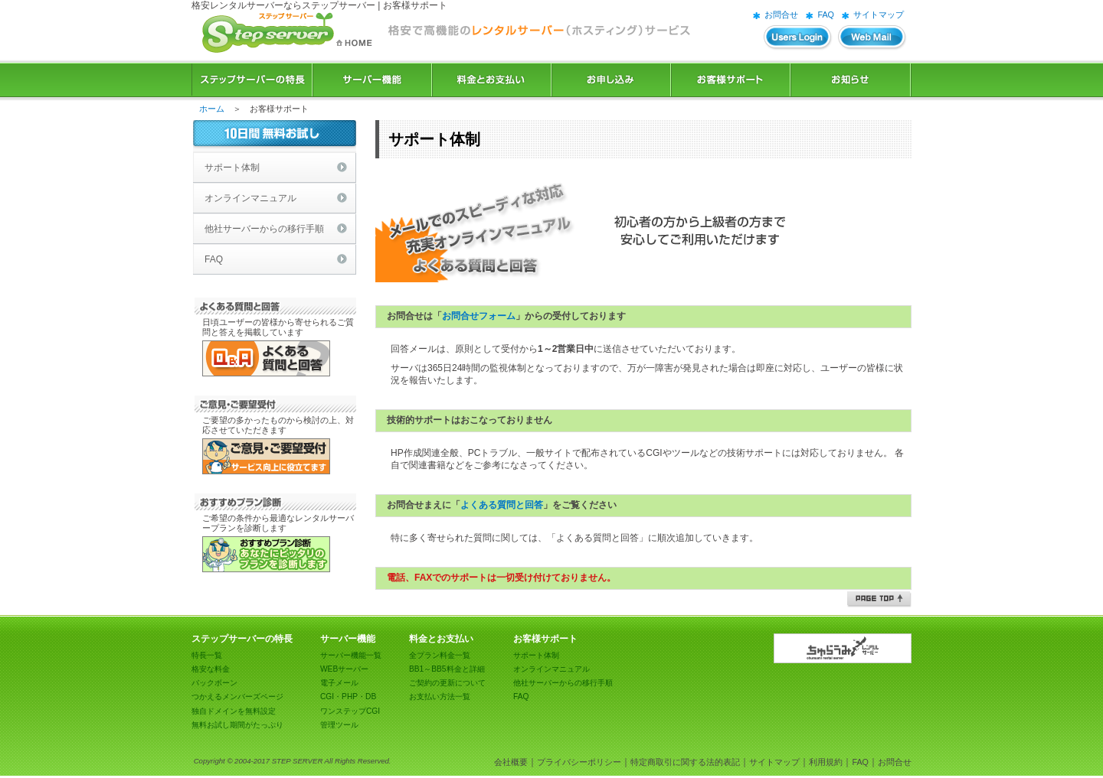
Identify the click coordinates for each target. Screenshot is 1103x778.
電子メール (339, 683)
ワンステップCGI (350, 711)
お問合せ (781, 14)
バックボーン (214, 683)
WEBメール (872, 37)
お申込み (611, 80)
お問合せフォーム (478, 316)
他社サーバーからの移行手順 (264, 228)
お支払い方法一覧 (439, 696)
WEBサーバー (344, 669)
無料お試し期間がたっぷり (237, 725)
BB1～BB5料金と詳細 (447, 669)
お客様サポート (730, 80)
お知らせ (851, 80)
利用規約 (826, 762)
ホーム (211, 108)
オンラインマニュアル (250, 198)
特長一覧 (206, 655)
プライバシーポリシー (579, 762)
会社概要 (511, 762)
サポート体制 (232, 167)
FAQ (825, 14)
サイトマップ (878, 14)
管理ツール (339, 725)
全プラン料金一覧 (439, 655)
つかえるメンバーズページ (237, 696)
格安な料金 (210, 669)
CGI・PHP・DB (348, 696)
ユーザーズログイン (798, 37)
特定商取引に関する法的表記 (685, 762)
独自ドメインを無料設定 (233, 711)
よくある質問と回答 (501, 505)
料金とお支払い (492, 80)
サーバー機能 (372, 80)
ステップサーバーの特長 (252, 80)
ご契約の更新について (447, 683)
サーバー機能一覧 (350, 655)
